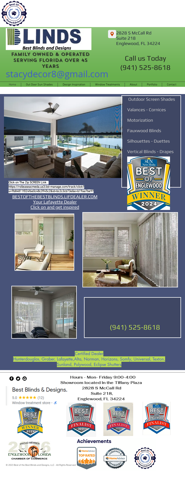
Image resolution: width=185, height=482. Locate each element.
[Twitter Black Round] (18, 378)
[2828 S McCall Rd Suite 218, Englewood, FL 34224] (112, 34)
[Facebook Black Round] (11, 378)
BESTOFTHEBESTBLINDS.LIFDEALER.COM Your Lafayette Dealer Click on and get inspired (55, 202)
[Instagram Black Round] (24, 378)
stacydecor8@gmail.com (57, 74)
